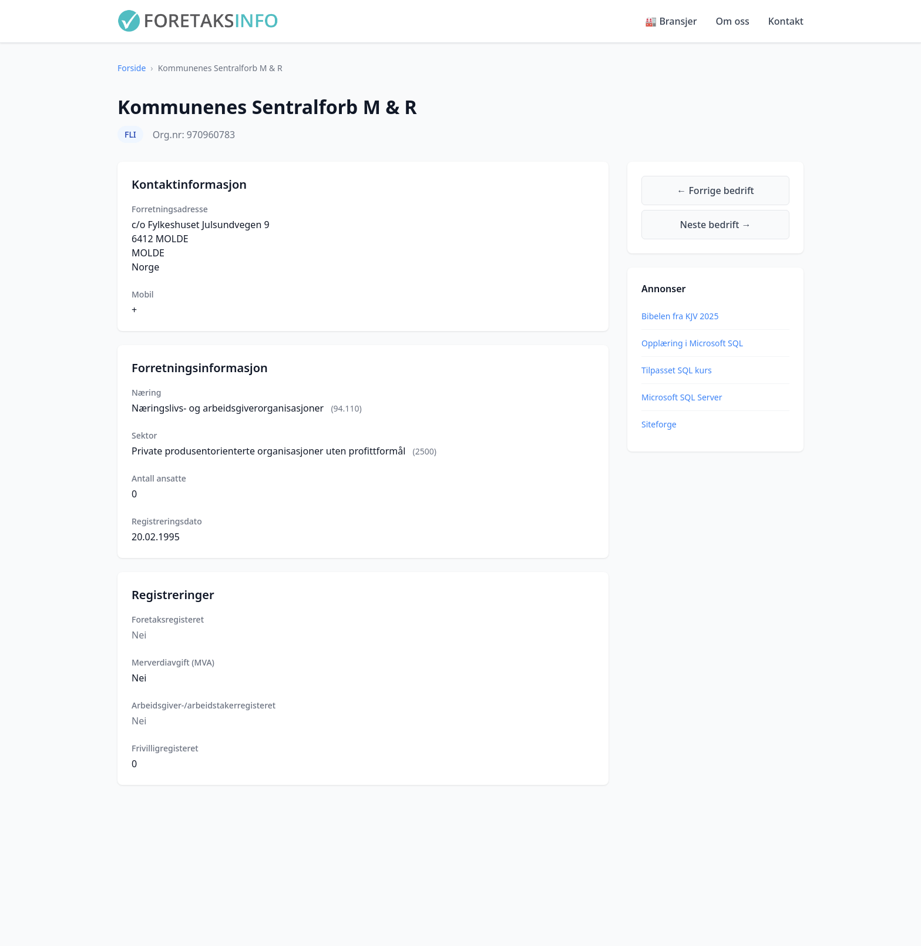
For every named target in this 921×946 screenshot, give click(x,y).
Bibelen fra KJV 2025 (679, 316)
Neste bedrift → (715, 224)
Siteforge (659, 424)
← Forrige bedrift (715, 190)
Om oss (732, 21)
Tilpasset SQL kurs (676, 370)
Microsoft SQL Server (681, 397)
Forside (131, 67)
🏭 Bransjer (671, 21)
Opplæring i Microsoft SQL (692, 343)
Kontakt (786, 21)
